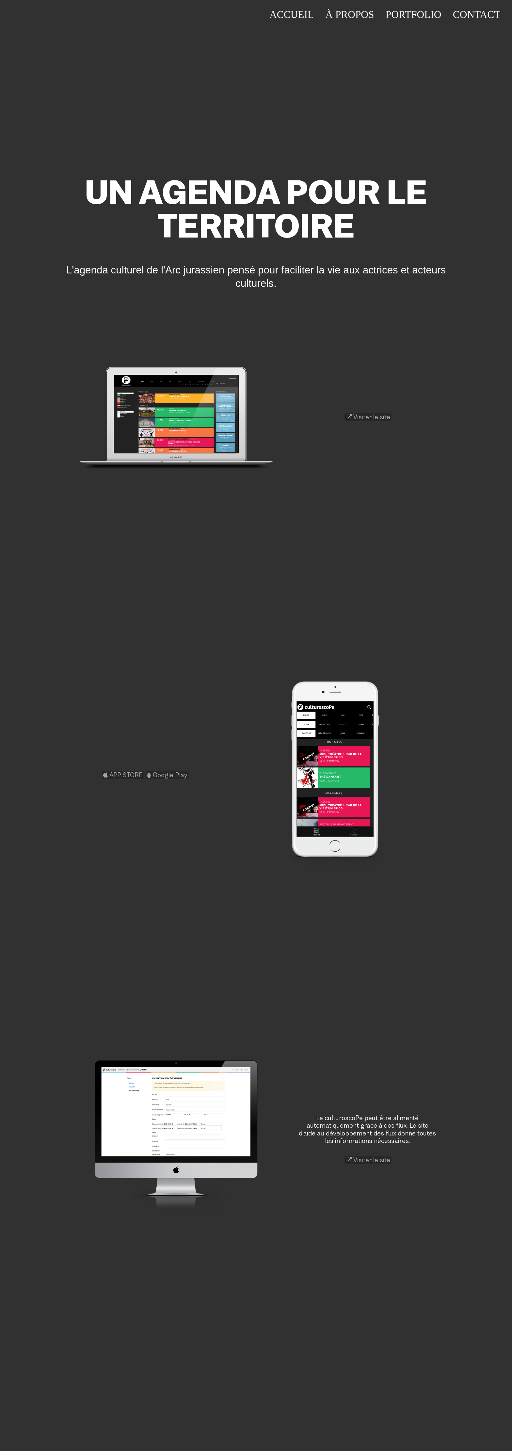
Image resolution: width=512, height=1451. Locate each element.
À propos (349, 14)
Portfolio (413, 14)
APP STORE (123, 775)
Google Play (167, 775)
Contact (477, 14)
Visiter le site (368, 417)
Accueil (291, 14)
